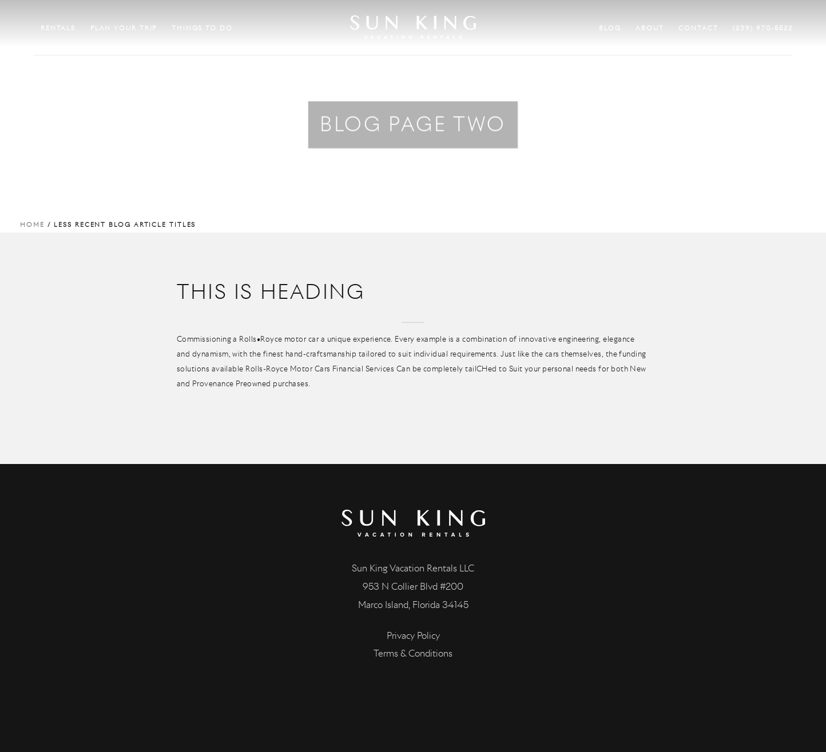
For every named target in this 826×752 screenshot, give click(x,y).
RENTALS (58, 28)
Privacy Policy (413, 636)
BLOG (610, 28)
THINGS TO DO (202, 28)
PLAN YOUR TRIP (123, 28)
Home (32, 225)
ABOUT (650, 28)
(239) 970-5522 (763, 28)
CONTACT (698, 28)
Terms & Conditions (413, 653)
